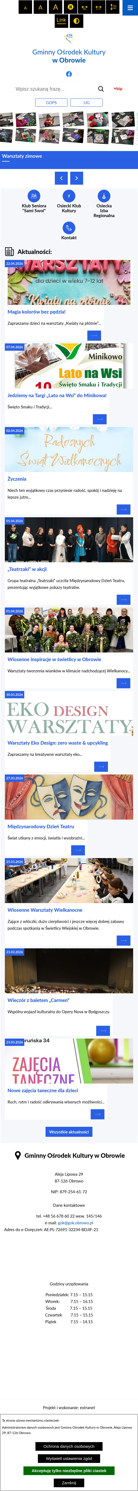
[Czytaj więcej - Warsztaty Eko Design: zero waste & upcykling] (101, 767)
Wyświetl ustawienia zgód (69, 1458)
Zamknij (69, 1483)
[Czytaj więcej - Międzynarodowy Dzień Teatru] (78, 850)
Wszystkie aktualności (69, 1131)
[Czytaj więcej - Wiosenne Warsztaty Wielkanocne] (123, 941)
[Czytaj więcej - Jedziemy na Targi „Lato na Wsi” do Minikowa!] (100, 419)
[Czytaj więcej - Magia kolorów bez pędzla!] (94, 336)
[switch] (70, 7)
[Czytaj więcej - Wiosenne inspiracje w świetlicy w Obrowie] (123, 683)
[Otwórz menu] (130, 8)
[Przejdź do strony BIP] (118, 89)
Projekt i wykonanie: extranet (69, 1407)
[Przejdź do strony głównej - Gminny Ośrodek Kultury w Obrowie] (69, 48)
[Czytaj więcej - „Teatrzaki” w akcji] (123, 600)
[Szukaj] (100, 89)
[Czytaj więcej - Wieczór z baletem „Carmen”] (103, 1031)
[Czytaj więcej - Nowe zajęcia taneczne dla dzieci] (97, 1114)
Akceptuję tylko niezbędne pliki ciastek (69, 1470)
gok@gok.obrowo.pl (75, 1222)
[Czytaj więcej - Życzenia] (123, 509)
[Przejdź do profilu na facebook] (69, 74)
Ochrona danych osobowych (69, 1446)
